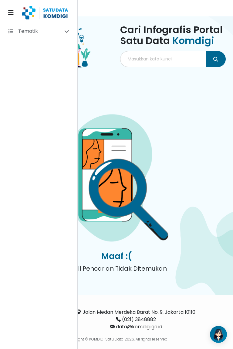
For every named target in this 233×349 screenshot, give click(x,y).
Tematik (28, 31)
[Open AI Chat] (218, 334)
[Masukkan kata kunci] (163, 59)
